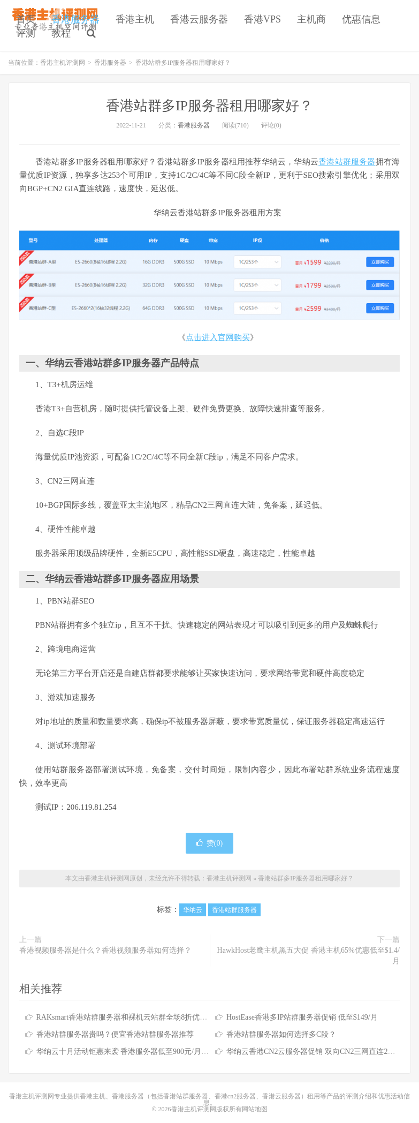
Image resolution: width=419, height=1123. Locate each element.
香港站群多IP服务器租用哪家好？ (209, 106)
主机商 (311, 19)
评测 (25, 33)
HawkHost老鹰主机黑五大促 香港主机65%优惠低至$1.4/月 (308, 955)
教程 (61, 33)
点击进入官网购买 (218, 337)
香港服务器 (75, 19)
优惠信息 (361, 19)
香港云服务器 (199, 19)
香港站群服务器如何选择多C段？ (281, 1034)
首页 (25, 19)
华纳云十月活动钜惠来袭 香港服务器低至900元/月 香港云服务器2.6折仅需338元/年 (172, 1051)
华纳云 (192, 910)
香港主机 (135, 19)
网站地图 (255, 1109)
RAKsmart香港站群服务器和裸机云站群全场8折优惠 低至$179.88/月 (147, 1017)
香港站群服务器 (346, 161)
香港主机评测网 (62, 62)
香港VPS (262, 19)
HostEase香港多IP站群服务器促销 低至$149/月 (302, 1017)
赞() (209, 843)
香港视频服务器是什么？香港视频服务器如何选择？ (105, 950)
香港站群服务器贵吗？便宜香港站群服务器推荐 (115, 1034)
